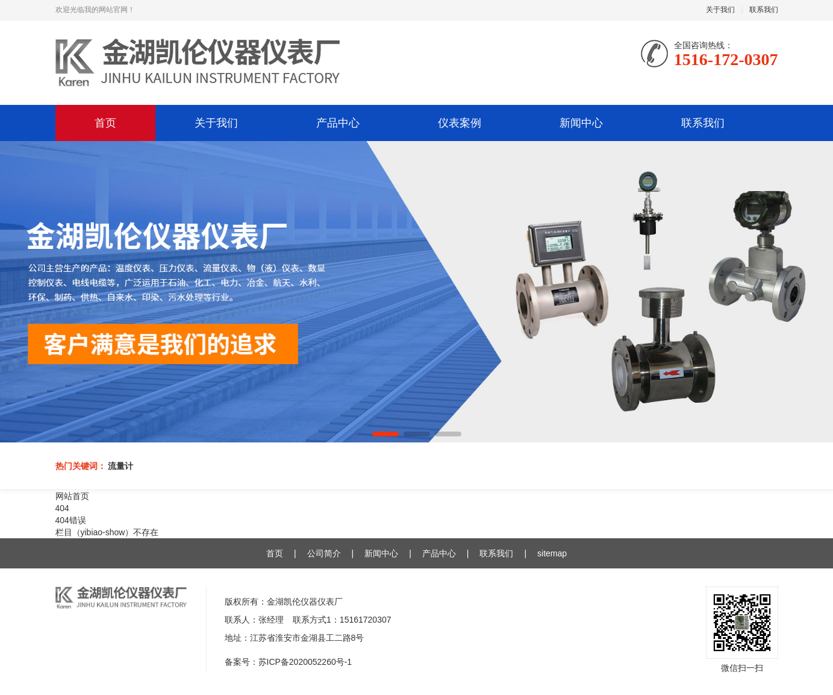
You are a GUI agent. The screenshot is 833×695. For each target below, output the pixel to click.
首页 (105, 123)
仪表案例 (459, 123)
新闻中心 (581, 123)
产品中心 (338, 123)
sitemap (552, 553)
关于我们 (720, 9)
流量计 (120, 466)
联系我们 (763, 9)
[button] (385, 434)
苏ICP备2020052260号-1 (305, 662)
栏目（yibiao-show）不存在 (107, 532)
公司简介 (324, 553)
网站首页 (72, 496)
